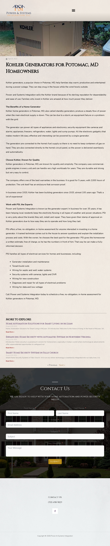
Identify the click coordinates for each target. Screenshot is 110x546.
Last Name (79, 408)
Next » (62, 365)
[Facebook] (55, 511)
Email (54, 419)
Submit (55, 461)
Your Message (54, 443)
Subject (54, 431)
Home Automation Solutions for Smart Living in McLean (39, 323)
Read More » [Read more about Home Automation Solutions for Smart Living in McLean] (10, 332)
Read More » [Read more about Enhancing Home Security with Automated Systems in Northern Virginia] (10, 348)
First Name (29, 408)
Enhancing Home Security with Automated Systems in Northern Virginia (48, 337)
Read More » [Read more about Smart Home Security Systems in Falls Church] (10, 361)
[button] (73, 10)
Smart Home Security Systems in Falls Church (32, 352)
